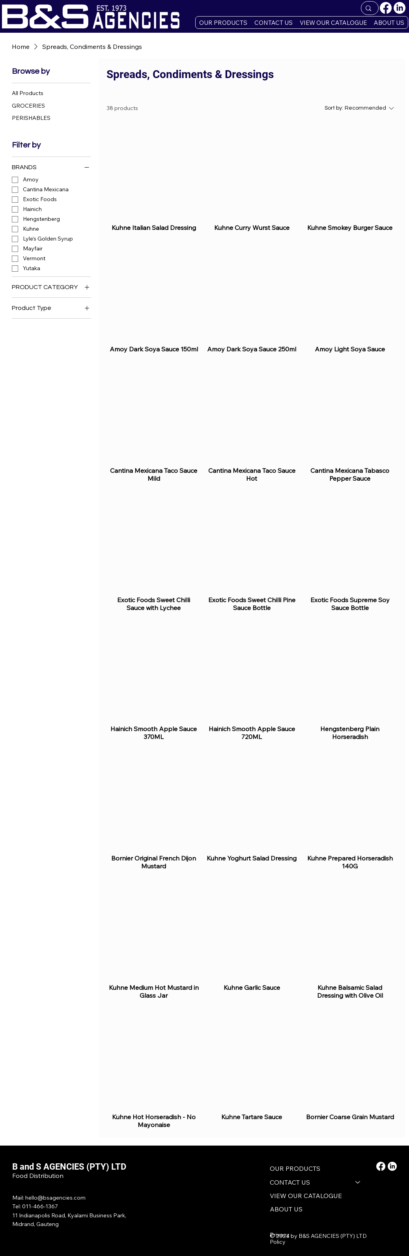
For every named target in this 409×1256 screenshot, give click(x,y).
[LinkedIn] (399, 8)
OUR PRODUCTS (295, 1168)
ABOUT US (286, 1209)
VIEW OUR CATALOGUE (306, 1196)
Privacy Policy (279, 1238)
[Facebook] (386, 8)
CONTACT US (290, 1182)
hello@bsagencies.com (55, 1197)
